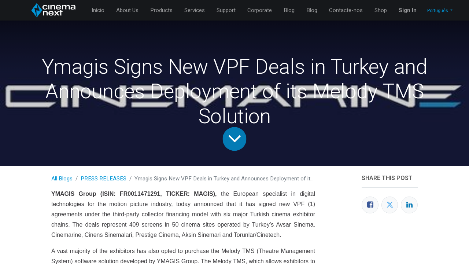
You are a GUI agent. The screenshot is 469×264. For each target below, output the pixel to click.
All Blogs (62, 178)
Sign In (408, 10)
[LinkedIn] (409, 205)
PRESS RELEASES (103, 178)
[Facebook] (370, 205)
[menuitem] (98, 10)
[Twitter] (389, 205)
